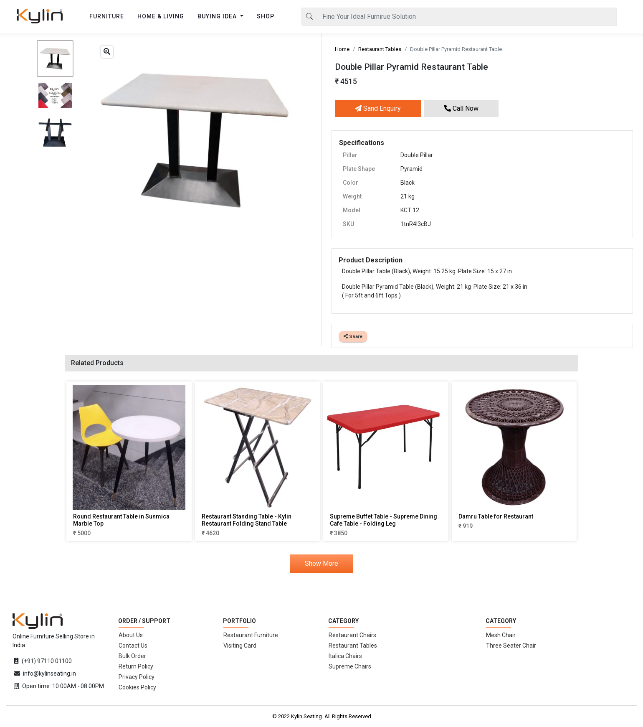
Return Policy (136, 666)
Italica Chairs (345, 656)
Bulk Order (132, 656)
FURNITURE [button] (106, 16)
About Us (131, 635)
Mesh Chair (501, 635)
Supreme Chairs (350, 666)
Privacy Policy (136, 677)
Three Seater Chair (511, 645)
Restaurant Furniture (250, 635)
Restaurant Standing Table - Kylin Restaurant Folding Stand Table (246, 520)
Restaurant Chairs (352, 635)
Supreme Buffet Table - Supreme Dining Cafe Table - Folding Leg (383, 520)
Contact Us (133, 645)
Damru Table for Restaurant (495, 516)
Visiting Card (239, 645)
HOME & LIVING (160, 16)
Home (342, 49)
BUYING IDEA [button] (217, 16)
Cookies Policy (137, 687)
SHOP (265, 16)
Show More (321, 563)
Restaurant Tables (379, 49)
